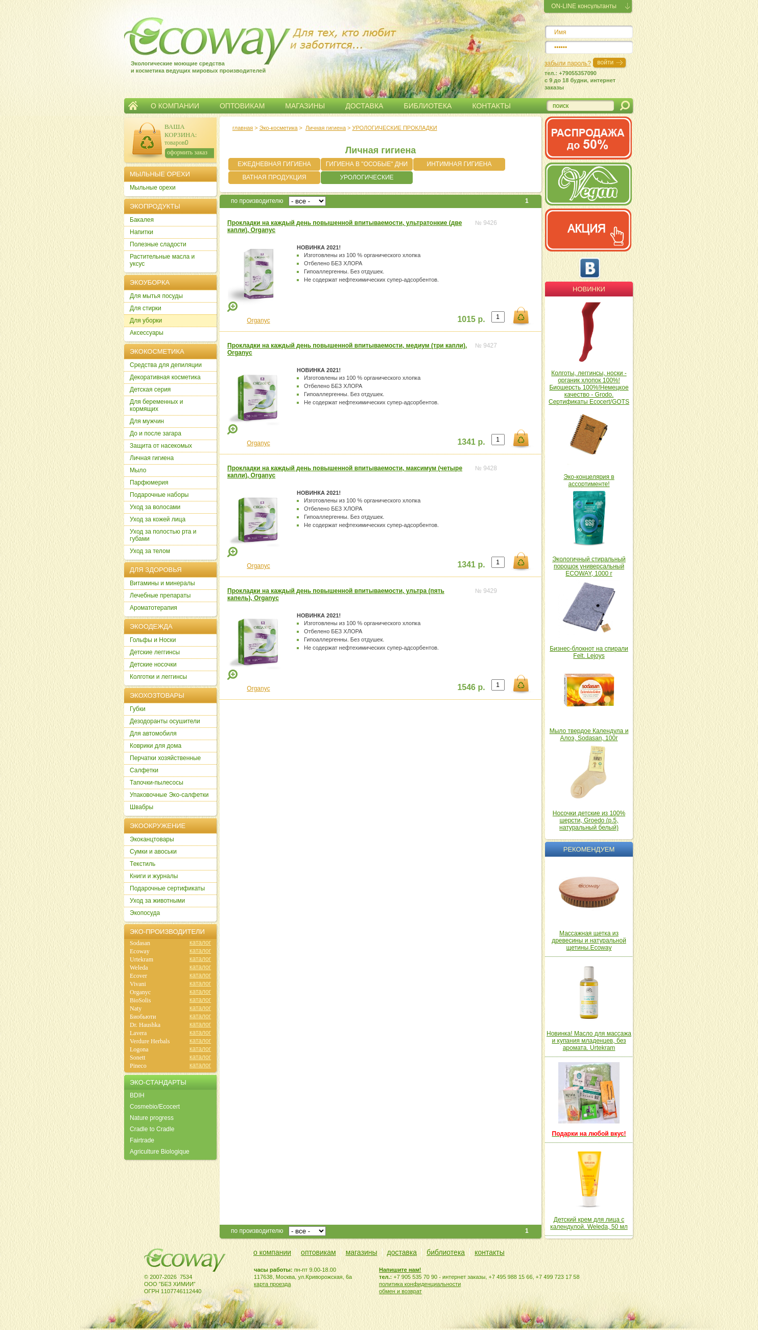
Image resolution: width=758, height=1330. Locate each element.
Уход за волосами (155, 507)
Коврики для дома (155, 745)
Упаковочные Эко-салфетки (169, 794)
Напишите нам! (400, 1270)
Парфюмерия (149, 482)
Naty (135, 1008)
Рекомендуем (588, 849)
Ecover (138, 975)
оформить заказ (187, 152)
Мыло (138, 470)
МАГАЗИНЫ (305, 106)
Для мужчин (147, 421)
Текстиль (142, 863)
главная (242, 128)
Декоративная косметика (165, 377)
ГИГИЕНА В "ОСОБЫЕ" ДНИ (367, 164)
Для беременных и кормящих (156, 405)
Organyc (258, 320)
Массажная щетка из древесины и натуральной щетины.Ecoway (589, 940)
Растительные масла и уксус (162, 260)
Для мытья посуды (156, 296)
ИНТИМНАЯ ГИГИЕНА (459, 164)
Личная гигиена (325, 128)
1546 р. (471, 687)
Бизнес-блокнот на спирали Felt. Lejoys (589, 652)
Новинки (589, 289)
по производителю (257, 200)
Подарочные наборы (159, 494)
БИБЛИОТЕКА (428, 106)
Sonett (138, 1057)
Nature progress (152, 1117)
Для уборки (146, 320)
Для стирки (145, 308)
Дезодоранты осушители (165, 721)
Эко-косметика (278, 128)
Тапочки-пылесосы (156, 782)
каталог (200, 942)
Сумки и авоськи (153, 851)
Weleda (139, 967)
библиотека (446, 1252)
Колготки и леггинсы (158, 676)
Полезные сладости (158, 244)
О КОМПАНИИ (175, 106)
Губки (138, 709)
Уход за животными (157, 900)
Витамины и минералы (162, 583)
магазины (361, 1252)
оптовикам (318, 1252)
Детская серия (150, 389)
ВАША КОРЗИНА (179, 131)
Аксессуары (146, 332)
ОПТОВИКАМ (242, 106)
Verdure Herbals (150, 1041)
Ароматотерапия (153, 607)
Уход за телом (150, 551)
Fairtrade (142, 1140)
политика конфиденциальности (420, 1284)
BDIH (137, 1095)
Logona (139, 1049)
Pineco (138, 1065)
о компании (272, 1252)
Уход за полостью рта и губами (163, 535)
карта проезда (272, 1284)
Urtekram (141, 959)
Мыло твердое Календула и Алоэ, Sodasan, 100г (589, 734)
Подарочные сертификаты (167, 888)
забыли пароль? (567, 63)
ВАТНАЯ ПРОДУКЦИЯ (274, 177)
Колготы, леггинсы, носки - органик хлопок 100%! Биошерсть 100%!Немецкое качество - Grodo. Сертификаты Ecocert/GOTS (589, 387)
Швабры (141, 807)
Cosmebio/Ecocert (155, 1106)
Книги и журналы (154, 876)
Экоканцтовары (152, 839)
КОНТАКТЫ (491, 106)
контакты (490, 1252)
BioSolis (140, 1000)
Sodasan (140, 943)
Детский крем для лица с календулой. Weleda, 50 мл (588, 1223)
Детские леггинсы (155, 652)
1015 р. (471, 319)
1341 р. (471, 442)
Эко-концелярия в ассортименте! (588, 480)
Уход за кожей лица (157, 519)
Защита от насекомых (161, 445)
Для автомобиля (153, 733)
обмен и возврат (400, 1291)
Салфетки (144, 770)
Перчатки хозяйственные (165, 758)
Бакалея (142, 219)
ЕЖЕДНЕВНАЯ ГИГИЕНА (274, 164)
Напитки (141, 232)
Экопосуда (145, 912)
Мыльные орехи (153, 187)
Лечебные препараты (160, 595)
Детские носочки (153, 664)
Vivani (138, 984)
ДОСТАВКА (364, 106)
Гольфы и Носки (153, 640)
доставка (402, 1252)
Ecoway (140, 951)
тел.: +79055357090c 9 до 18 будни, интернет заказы (579, 80)
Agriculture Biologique (160, 1151)
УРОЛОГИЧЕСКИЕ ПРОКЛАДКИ (394, 128)
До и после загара (155, 433)
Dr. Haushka (145, 1024)
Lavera (138, 1033)
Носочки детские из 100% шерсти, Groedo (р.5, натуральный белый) (589, 820)
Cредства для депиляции (166, 365)
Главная (133, 105)
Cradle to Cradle (152, 1129)
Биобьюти (143, 1016)
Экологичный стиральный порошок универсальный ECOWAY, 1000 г (589, 566)
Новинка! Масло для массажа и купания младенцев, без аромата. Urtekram (589, 1040)
